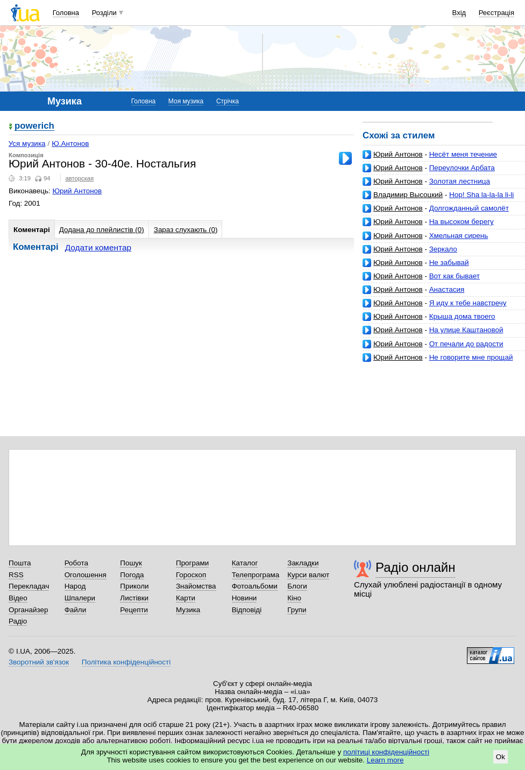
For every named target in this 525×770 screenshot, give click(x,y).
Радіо (18, 621)
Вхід (459, 13)
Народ (75, 586)
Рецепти (134, 610)
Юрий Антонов (398, 154)
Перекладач (29, 586)
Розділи (104, 13)
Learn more (385, 760)
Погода (132, 575)
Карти (185, 598)
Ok (500, 757)
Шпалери (80, 598)
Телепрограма (256, 575)
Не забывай (449, 262)
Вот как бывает (454, 276)
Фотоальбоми (255, 586)
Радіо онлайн (415, 567)
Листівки (134, 598)
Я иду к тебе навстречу (468, 303)
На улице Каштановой (466, 330)
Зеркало (443, 249)
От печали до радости (466, 344)
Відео (18, 598)
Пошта (20, 563)
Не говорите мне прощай (471, 357)
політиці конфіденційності (386, 752)
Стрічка (227, 101)
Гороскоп (191, 575)
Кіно (294, 598)
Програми (192, 563)
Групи (296, 610)
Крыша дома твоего (462, 316)
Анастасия (447, 289)
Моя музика (185, 101)
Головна (66, 13)
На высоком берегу (461, 222)
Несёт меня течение (463, 154)
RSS (16, 575)
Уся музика (27, 143)
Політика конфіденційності (126, 662)
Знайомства (196, 586)
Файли (76, 610)
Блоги (297, 586)
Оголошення (86, 575)
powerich (34, 126)
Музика (188, 610)
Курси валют (308, 575)
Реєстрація (496, 13)
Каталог (245, 563)
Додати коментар (98, 247)
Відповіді (247, 610)
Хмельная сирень (458, 236)
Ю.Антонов (70, 143)
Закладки (302, 563)
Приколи (134, 586)
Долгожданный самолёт (469, 208)
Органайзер (28, 610)
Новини (244, 598)
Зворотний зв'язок (39, 662)
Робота (76, 563)
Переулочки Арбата (462, 168)
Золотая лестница (459, 181)
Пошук (131, 563)
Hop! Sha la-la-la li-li (481, 195)
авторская (79, 178)
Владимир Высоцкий (408, 195)
